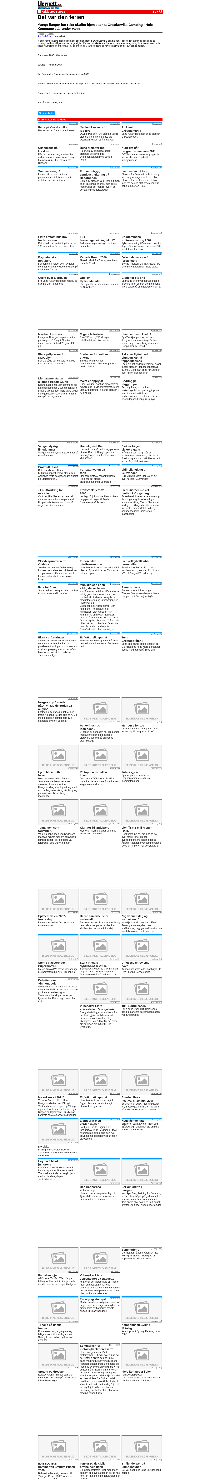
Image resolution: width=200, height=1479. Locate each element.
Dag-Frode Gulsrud (45, 36)
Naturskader (46, 113)
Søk (157, 11)
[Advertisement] (100, 211)
